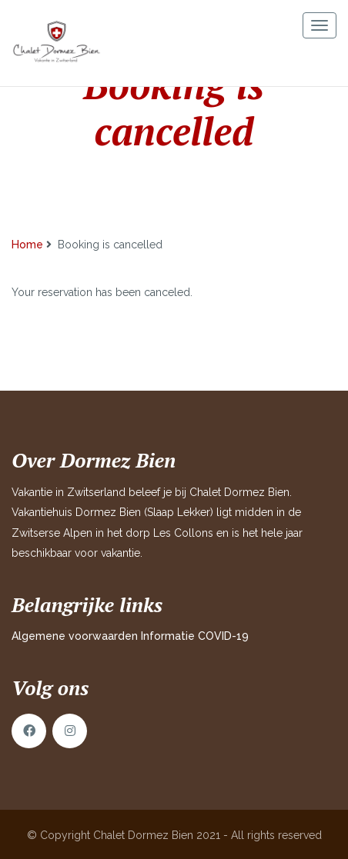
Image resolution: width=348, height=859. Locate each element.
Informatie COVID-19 (195, 636)
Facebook (29, 731)
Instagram (69, 731)
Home (27, 244)
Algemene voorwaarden (75, 636)
